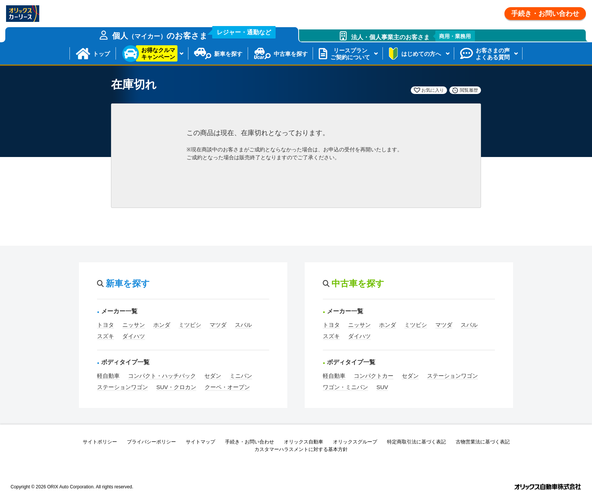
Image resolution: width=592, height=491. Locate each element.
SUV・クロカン (176, 387)
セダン (212, 375)
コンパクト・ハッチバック (162, 375)
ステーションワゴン (122, 387)
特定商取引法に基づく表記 (416, 442)
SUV (382, 387)
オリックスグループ (355, 442)
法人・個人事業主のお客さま (413, 36)
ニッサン (133, 325)
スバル (243, 325)
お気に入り (432, 90)
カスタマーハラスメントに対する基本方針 (301, 449)
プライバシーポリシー (151, 442)
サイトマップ (200, 442)
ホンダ (161, 325)
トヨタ (105, 325)
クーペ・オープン (227, 387)
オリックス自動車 (303, 442)
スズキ (105, 336)
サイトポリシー (100, 442)
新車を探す (228, 54)
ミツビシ (190, 325)
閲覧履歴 (469, 90)
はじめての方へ (421, 54)
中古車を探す (291, 54)
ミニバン (241, 375)
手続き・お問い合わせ (545, 13)
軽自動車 (108, 375)
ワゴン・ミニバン (345, 387)
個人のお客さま (194, 33)
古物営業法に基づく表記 (483, 442)
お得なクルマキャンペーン (158, 53)
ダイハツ (133, 336)
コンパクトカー (373, 375)
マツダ (218, 325)
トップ (101, 54)
